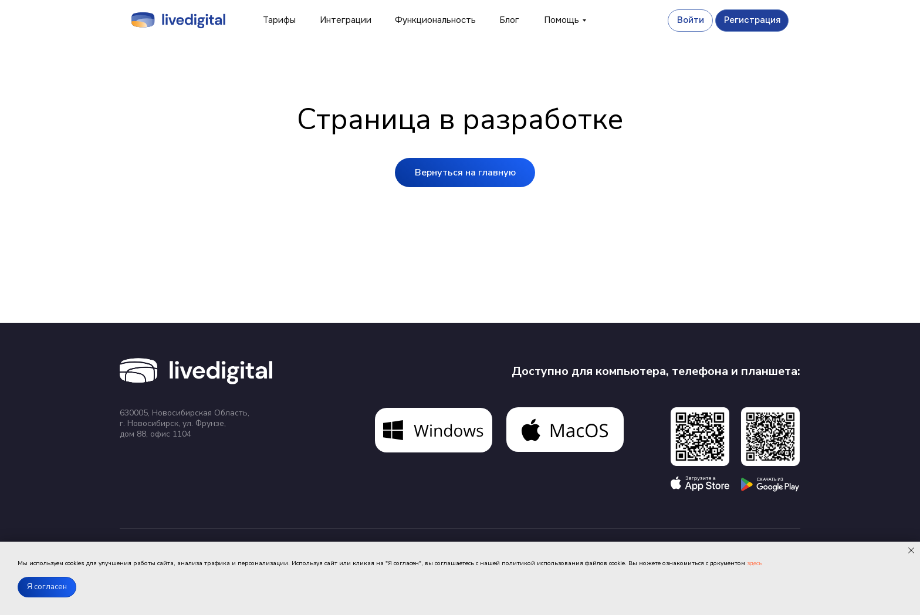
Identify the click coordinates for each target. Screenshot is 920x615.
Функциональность (435, 20)
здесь (754, 563)
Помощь (561, 20)
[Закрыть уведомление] (911, 550)
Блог (509, 20)
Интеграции (345, 20)
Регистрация (752, 20)
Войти (690, 20)
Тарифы (279, 20)
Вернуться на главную (465, 172)
